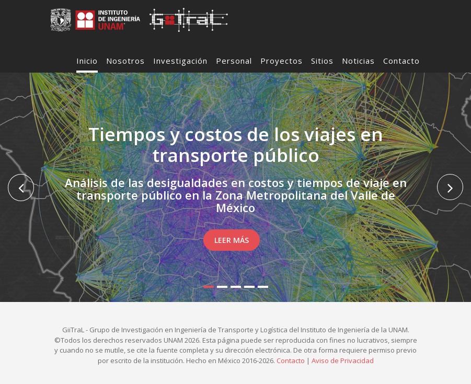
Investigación (180, 60)
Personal (234, 60)
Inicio (87, 60)
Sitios (322, 60)
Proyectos (281, 60)
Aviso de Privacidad (343, 360)
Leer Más (231, 240)
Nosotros (125, 60)
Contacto (401, 60)
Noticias (358, 60)
